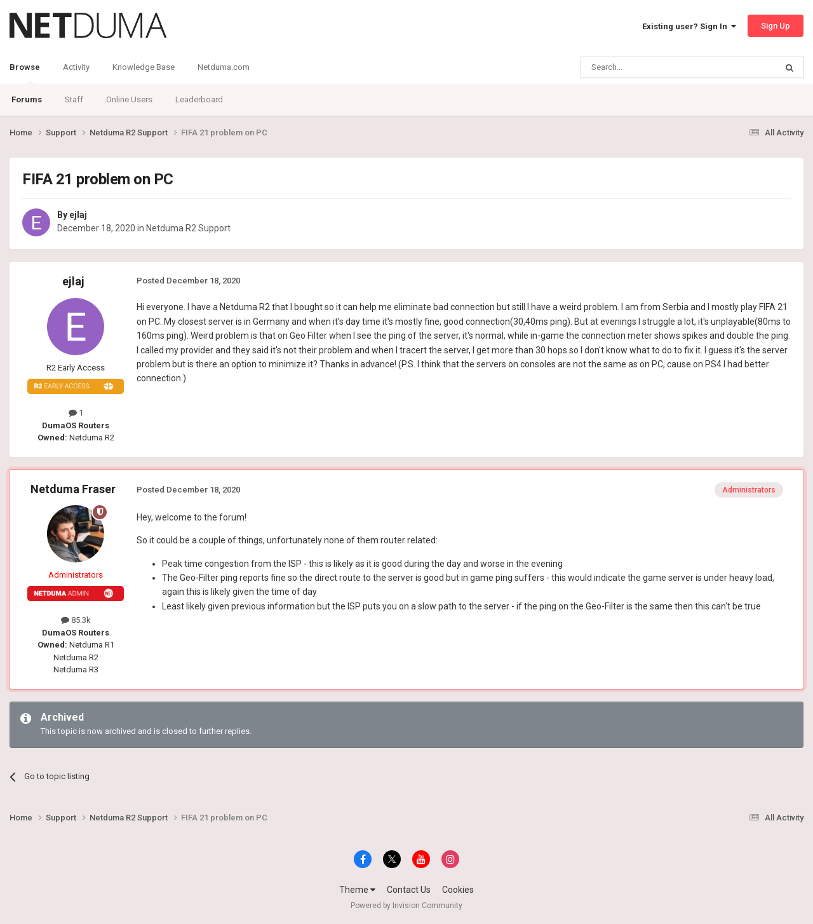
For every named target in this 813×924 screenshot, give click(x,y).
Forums (26, 99)
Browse (25, 73)
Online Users (129, 99)
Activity (76, 67)
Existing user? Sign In (689, 26)
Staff (74, 99)
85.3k (76, 620)
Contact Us (409, 890)
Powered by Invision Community (406, 905)
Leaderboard (199, 99)
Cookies (458, 890)
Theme (357, 890)
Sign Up (775, 26)
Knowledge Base (143, 67)
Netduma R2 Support (188, 228)
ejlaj (78, 215)
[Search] (648, 67)
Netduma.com (224, 67)
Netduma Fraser (73, 489)
